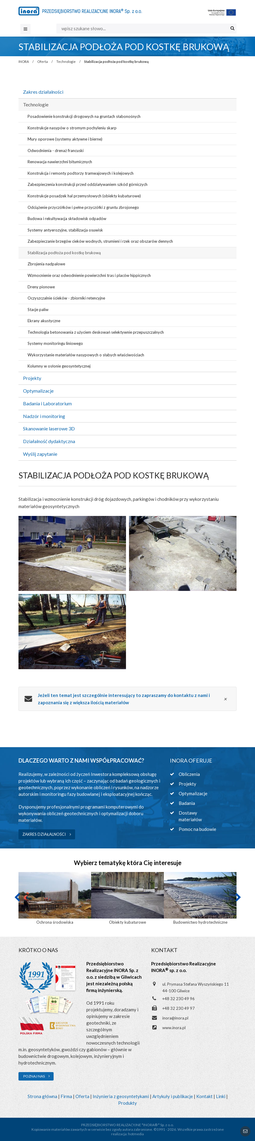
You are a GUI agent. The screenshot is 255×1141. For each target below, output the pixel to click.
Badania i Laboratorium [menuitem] (47, 403)
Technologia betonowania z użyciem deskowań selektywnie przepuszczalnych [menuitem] (96, 332)
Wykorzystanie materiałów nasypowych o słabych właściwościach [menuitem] (86, 354)
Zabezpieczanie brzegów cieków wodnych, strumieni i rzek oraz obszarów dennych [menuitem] (100, 241)
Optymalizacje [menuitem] (38, 391)
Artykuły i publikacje (172, 1096)
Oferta (42, 61)
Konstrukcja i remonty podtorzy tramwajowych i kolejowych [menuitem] (81, 173)
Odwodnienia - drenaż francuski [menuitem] (56, 150)
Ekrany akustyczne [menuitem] (44, 320)
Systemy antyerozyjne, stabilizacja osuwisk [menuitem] (65, 230)
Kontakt (204, 1096)
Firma (66, 1096)
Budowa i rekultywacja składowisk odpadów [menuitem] (67, 218)
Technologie (66, 61)
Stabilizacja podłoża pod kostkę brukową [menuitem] (64, 252)
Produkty (127, 1103)
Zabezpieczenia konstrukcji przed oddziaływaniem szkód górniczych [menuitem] (87, 184)
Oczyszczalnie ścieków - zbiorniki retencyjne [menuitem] (66, 298)
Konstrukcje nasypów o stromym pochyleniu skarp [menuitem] (72, 127)
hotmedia (136, 1134)
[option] (54, 899)
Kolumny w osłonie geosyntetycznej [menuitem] (59, 366)
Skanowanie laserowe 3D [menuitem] (49, 428)
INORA (23, 61)
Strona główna (42, 1096)
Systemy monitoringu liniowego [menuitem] (55, 343)
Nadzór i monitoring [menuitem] (44, 416)
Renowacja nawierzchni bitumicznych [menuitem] (60, 161)
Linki (220, 1096)
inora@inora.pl (175, 1018)
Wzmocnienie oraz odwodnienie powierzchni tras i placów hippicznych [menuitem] (89, 275)
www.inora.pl (174, 1027)
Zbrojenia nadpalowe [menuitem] (46, 263)
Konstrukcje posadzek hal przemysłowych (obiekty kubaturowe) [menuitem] (84, 195)
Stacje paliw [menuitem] (38, 309)
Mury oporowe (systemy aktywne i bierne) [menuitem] (65, 139)
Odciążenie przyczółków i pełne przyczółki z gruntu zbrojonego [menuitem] (83, 207)
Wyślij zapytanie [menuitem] (40, 454)
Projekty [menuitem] (32, 378)
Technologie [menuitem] (35, 104)
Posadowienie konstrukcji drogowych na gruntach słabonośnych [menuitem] (84, 116)
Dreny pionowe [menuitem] (41, 286)
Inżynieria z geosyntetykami (121, 1096)
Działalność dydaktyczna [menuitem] (49, 441)
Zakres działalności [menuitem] (43, 92)
